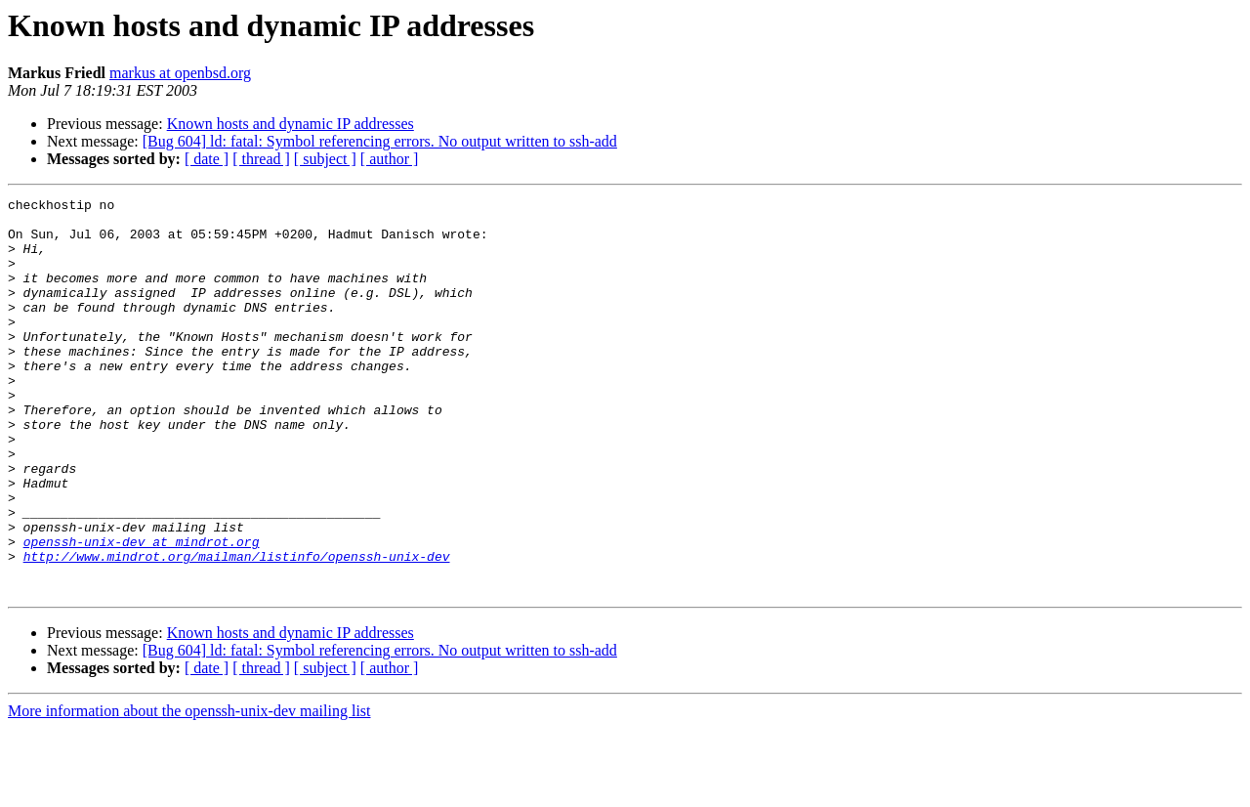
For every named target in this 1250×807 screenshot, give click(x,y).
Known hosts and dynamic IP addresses (290, 123)
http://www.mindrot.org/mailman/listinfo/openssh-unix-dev (236, 629)
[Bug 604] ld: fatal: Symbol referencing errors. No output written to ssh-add (380, 141)
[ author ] (389, 158)
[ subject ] (325, 158)
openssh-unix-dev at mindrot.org (141, 611)
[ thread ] (261, 158)
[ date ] (207, 158)
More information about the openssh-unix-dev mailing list (189, 790)
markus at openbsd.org (180, 72)
